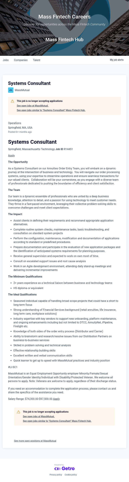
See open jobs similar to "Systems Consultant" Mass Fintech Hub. (51, 110)
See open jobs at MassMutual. (33, 105)
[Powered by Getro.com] (64, 467)
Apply (11, 155)
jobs (6, 60)
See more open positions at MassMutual (35, 440)
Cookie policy (71, 475)
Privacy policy (56, 475)
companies (21, 60)
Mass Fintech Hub (64, 39)
